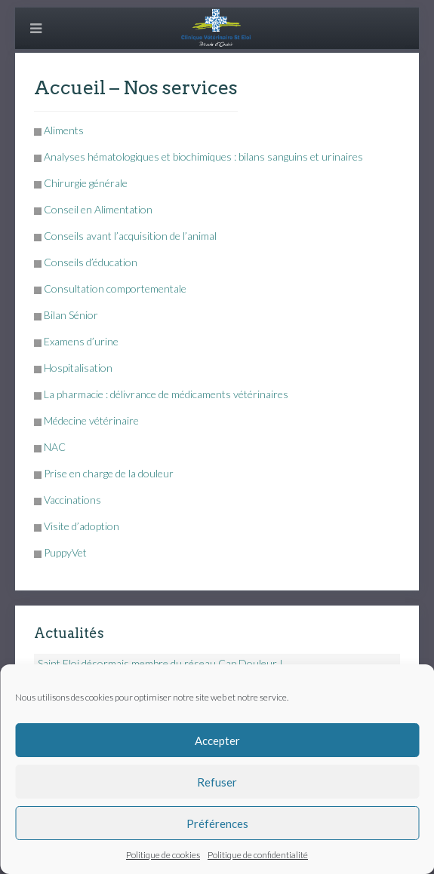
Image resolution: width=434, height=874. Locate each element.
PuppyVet (65, 552)
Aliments (64, 130)
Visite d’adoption (81, 526)
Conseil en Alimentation (98, 209)
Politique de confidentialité (258, 854)
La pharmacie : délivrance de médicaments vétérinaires (166, 394)
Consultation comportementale (115, 288)
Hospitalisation (78, 367)
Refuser (217, 782)
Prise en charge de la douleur (109, 473)
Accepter (217, 740)
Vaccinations (72, 499)
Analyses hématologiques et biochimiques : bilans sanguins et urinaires (203, 156)
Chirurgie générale (86, 182)
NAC (55, 446)
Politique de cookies (163, 854)
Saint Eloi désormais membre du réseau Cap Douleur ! (160, 663)
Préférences (217, 823)
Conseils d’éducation (90, 262)
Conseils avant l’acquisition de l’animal (130, 235)
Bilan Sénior (71, 314)
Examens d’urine (81, 341)
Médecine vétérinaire (91, 420)
